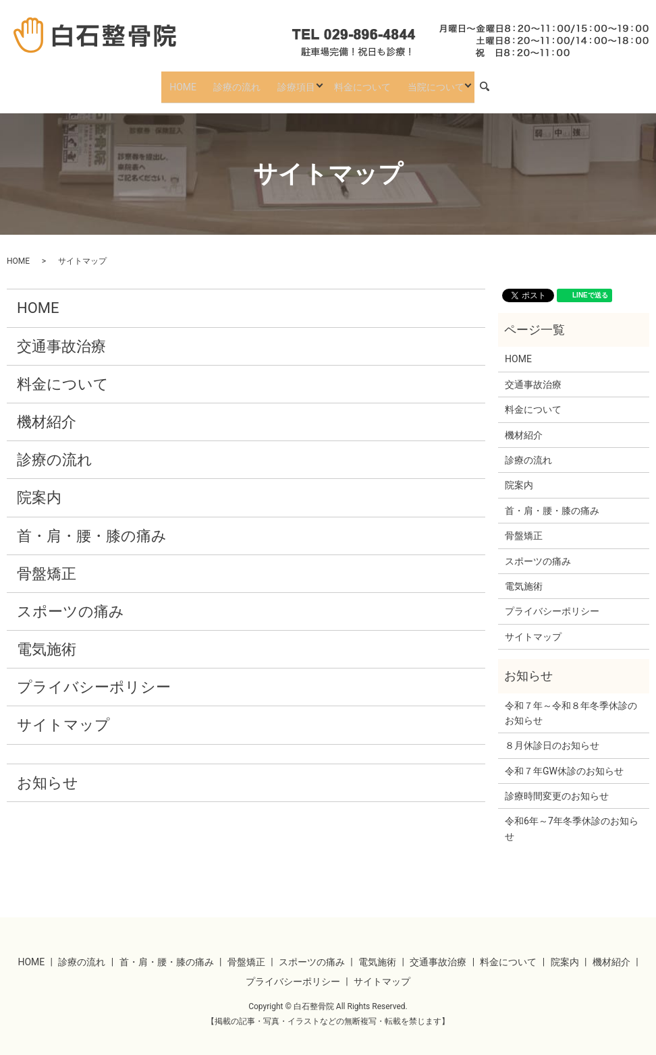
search (481, 81)
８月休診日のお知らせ (552, 735)
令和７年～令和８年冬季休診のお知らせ (571, 702)
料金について (355, 81)
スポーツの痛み (70, 600)
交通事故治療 (61, 335)
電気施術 (46, 639)
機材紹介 (46, 411)
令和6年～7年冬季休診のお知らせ (571, 818)
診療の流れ (237, 81)
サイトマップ (63, 714)
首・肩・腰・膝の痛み (92, 525)
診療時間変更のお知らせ (557, 785)
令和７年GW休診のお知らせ (564, 760)
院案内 (39, 487)
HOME (190, 81)
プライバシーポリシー (94, 676)
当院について (421, 81)
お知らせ (47, 772)
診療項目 (289, 81)
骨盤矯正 (46, 562)
